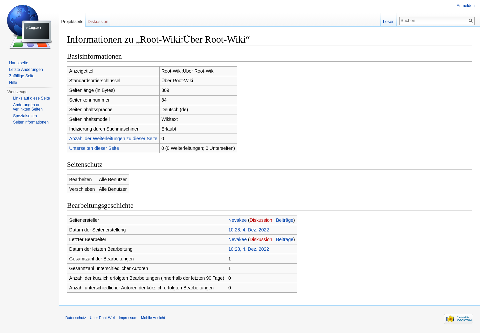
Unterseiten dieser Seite (94, 148)
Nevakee (237, 220)
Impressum (128, 318)
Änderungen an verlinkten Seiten (28, 107)
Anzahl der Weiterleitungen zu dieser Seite (113, 138)
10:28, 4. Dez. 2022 (248, 229)
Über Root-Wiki (102, 318)
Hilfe (13, 82)
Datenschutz (75, 318)
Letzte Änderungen (26, 69)
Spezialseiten (25, 116)
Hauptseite (18, 63)
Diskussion (261, 220)
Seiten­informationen (31, 122)
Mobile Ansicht (153, 318)
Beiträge (284, 220)
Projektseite (72, 21)
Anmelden (466, 5)
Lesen (389, 21)
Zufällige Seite (21, 76)
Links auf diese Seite (31, 98)
